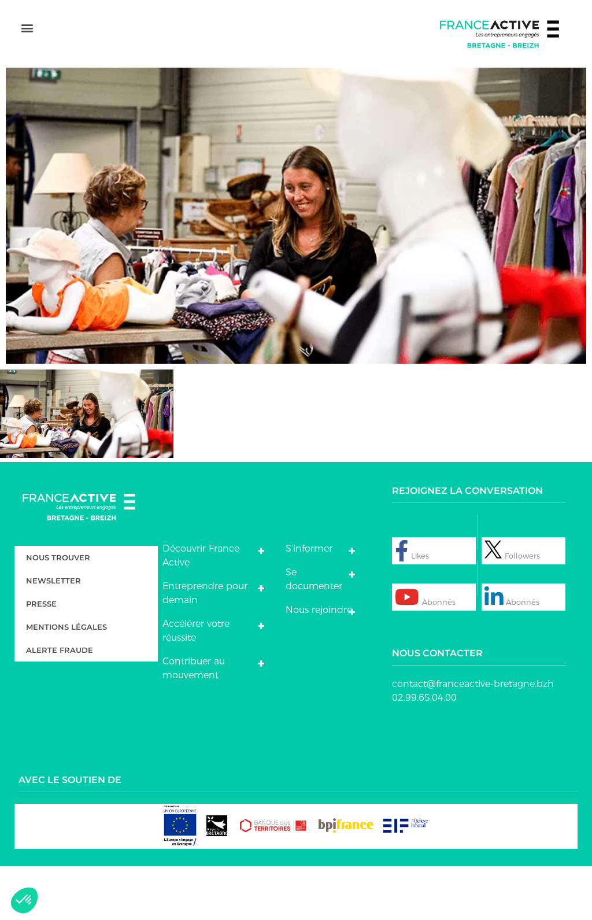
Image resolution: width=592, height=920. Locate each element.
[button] (26, 58)
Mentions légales (66, 680)
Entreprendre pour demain (204, 646)
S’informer (309, 602)
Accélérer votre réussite (196, 684)
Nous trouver (58, 611)
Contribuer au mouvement (193, 722)
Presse (41, 657)
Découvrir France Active (200, 609)
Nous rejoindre (319, 663)
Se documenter (314, 632)
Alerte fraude (59, 703)
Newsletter (53, 634)
